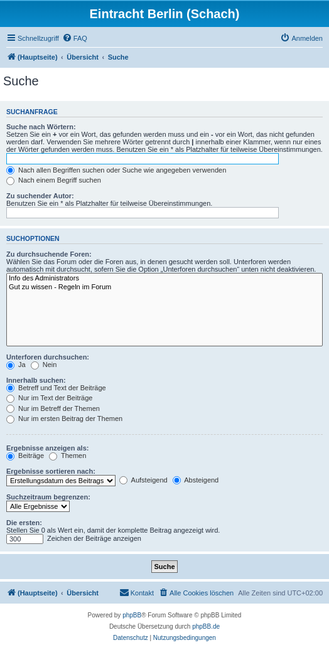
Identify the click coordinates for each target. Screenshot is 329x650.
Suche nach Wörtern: (41, 127)
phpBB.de (206, 626)
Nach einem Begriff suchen (53, 180)
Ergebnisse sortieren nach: (50, 471)
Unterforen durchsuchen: (47, 357)
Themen (67, 455)
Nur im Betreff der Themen (53, 408)
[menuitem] (74, 38)
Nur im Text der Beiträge (49, 398)
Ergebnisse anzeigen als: (47, 448)
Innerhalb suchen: (36, 380)
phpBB (131, 615)
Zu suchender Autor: (40, 196)
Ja (16, 364)
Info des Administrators (164, 278)
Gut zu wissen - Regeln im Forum (164, 287)
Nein (44, 364)
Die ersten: (24, 522)
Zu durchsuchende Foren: (49, 254)
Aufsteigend (143, 480)
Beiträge (25, 455)
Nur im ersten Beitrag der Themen (64, 418)
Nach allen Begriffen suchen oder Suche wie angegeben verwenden (116, 170)
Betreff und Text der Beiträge (56, 388)
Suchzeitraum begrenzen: (48, 497)
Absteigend (196, 480)
